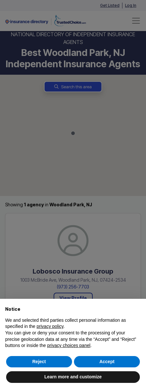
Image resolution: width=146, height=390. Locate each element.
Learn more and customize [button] (72, 376)
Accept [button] (107, 361)
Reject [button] (39, 361)
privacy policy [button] (49, 326)
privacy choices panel (68, 345)
